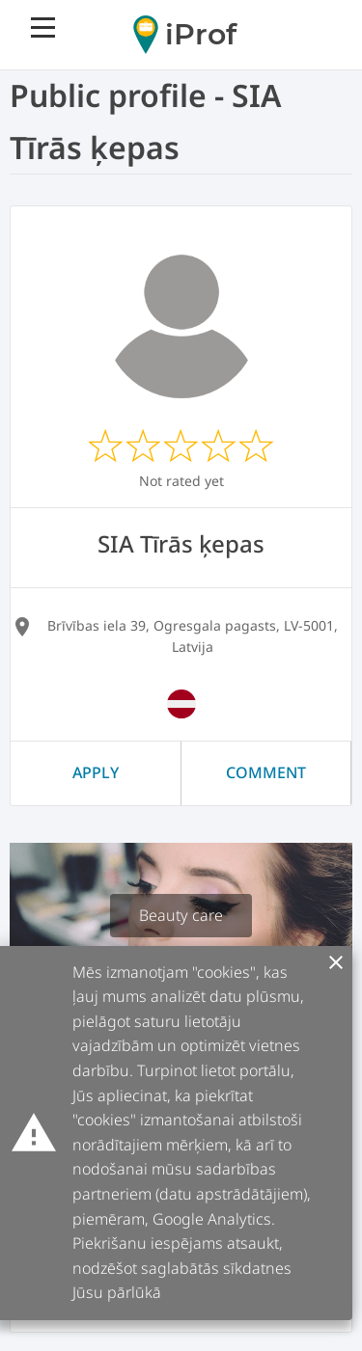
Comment (266, 772)
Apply (95, 772)
